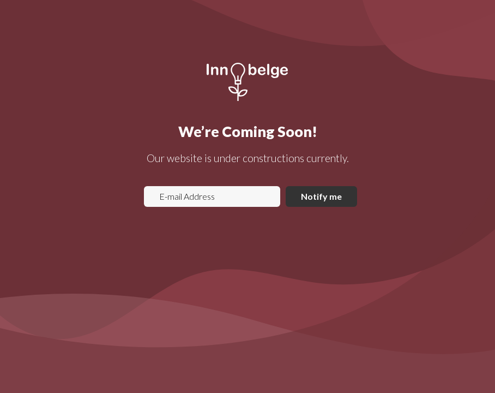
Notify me (321, 196)
